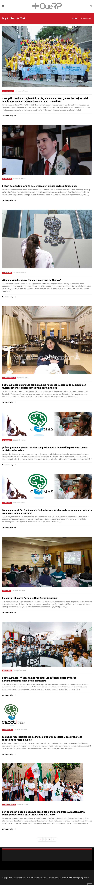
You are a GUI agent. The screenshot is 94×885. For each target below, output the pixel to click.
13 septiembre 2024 (9, 377)
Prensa (25, 91)
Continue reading (7, 116)
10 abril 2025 (7, 272)
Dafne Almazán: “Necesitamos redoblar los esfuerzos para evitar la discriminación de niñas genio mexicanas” (39, 679)
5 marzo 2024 (7, 670)
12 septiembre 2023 (9, 804)
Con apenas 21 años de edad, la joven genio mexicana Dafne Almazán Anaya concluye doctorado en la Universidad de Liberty (43, 813)
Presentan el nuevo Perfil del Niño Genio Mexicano (29, 598)
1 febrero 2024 (7, 729)
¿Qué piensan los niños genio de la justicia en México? (31, 280)
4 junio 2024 (7, 502)
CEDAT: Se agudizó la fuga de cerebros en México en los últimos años (39, 186)
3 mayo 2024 (6, 590)
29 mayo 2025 (7, 178)
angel (19, 91)
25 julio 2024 (7, 440)
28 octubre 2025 (8, 91)
